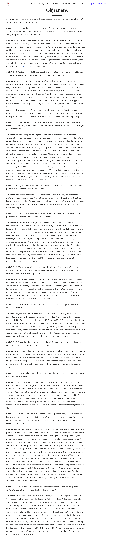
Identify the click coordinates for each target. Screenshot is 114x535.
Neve (3, 532)
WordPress (22, 532)
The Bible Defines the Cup (71, 3)
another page (52, 56)
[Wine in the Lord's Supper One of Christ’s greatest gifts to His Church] (8, 4)
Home (31, 3)
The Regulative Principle (47, 3)
